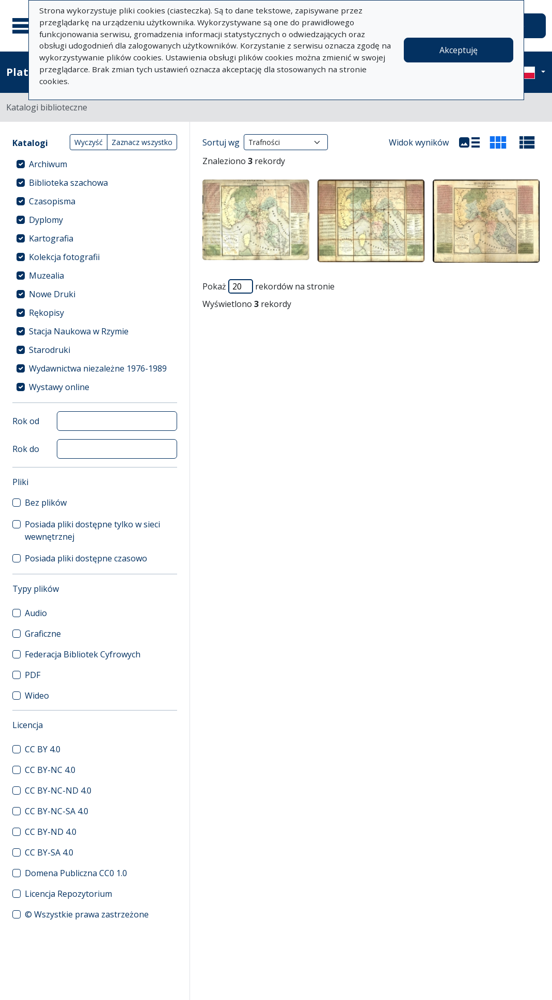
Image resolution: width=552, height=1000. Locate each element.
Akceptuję (458, 50)
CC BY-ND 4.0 (50, 831)
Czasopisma (52, 201)
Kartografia (51, 238)
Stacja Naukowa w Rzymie (79, 331)
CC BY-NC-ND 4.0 (58, 790)
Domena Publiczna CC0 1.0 (76, 873)
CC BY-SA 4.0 (49, 852)
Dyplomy (46, 219)
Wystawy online (59, 387)
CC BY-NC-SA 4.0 (56, 811)
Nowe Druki (52, 294)
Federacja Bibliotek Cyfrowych (82, 654)
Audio (36, 613)
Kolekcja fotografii (64, 257)
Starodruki (49, 350)
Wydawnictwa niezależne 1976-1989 (98, 368)
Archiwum (48, 164)
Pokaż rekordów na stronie (268, 286)
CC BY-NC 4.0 (50, 770)
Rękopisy (46, 312)
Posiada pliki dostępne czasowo (86, 558)
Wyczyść (88, 142)
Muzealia (46, 275)
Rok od (25, 421)
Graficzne (43, 633)
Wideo (37, 695)
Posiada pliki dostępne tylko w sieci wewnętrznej (92, 530)
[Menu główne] (25, 25)
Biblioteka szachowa (68, 182)
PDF (32, 675)
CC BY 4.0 (42, 749)
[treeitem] (94, 164)
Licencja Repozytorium (68, 893)
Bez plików (46, 502)
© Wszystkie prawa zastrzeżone (87, 914)
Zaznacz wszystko (142, 142)
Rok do (25, 449)
